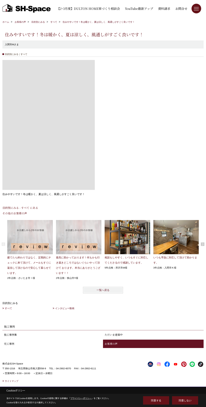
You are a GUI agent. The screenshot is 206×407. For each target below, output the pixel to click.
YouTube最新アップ (139, 8)
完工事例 (9, 344)
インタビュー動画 (64, 308)
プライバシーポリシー (80, 398)
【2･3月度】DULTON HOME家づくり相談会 (88, 8)
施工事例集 (10, 335)
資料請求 (164, 8)
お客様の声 (111, 344)
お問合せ (181, 8)
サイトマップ (11, 381)
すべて (8, 308)
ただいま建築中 (114, 335)
